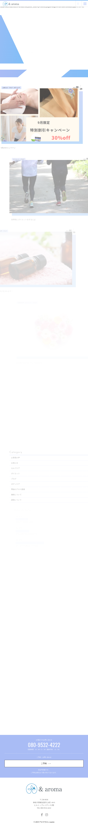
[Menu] (85, 4)
